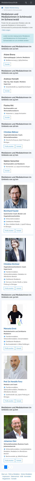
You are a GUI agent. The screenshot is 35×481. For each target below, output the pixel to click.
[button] (5, 30)
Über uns (4, 474)
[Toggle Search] (26, 2)
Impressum (6, 476)
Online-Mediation (26, 474)
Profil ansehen (9, 146)
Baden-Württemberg (12, 8)
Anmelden (27, 476)
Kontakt (7, 64)
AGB (21, 476)
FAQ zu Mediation (14, 474)
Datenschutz (15, 476)
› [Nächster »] (11, 467)
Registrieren (6, 479)
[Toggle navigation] (31, 2)
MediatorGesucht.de (9, 2)
